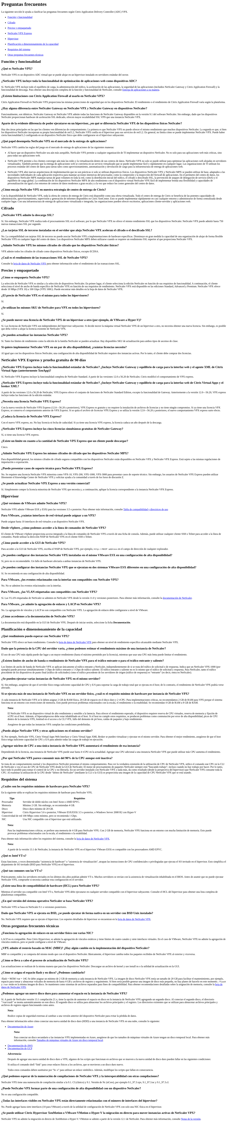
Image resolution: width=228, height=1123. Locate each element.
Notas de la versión (190, 1119)
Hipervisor (13, 38)
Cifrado (11, 22)
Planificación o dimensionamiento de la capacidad (33, 44)
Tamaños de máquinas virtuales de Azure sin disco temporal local (70, 1040)
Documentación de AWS (20, 1045)
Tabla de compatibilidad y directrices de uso (145, 509)
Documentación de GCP (20, 1048)
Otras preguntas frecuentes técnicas (25, 54)
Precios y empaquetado (19, 28)
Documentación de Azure (20, 1026)
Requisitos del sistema (19, 49)
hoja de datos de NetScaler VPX (29, 263)
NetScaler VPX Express (20, 33)
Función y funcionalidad (20, 17)
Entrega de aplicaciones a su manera (140, 89)
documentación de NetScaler (177, 598)
